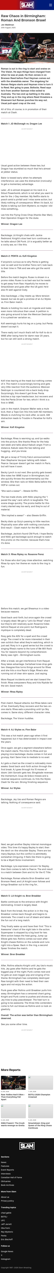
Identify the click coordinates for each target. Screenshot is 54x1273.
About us (5, 1197)
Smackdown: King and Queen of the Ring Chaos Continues (40, 1125)
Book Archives (7, 1185)
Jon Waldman (7, 25)
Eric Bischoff (7, 1239)
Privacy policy (7, 1201)
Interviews (6, 1174)
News (3, 1162)
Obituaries (6, 1181)
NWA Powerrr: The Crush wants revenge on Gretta (13, 1124)
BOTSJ (4, 1217)
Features (5, 1166)
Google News (7, 1251)
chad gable (6, 1213)
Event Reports (7, 1170)
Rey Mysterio (7, 1232)
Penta (3, 1236)
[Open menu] (50, 5)
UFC (3, 1220)
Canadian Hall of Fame (11, 1177)
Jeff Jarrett (6, 1224)
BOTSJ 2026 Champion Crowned (39, 1096)
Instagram (5, 1259)
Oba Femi (5, 1228)
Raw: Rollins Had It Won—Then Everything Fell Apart (13, 1097)
